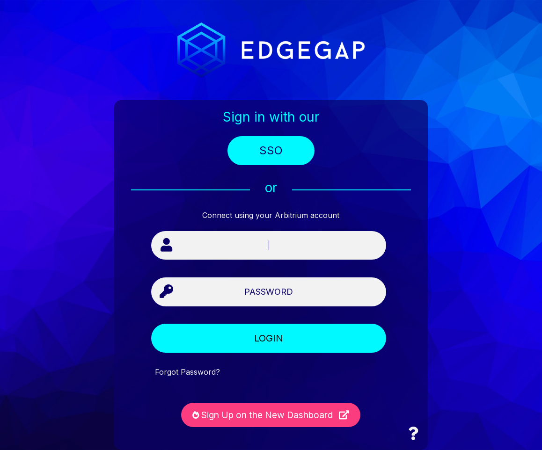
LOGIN (268, 338)
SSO (271, 150)
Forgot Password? (187, 372)
